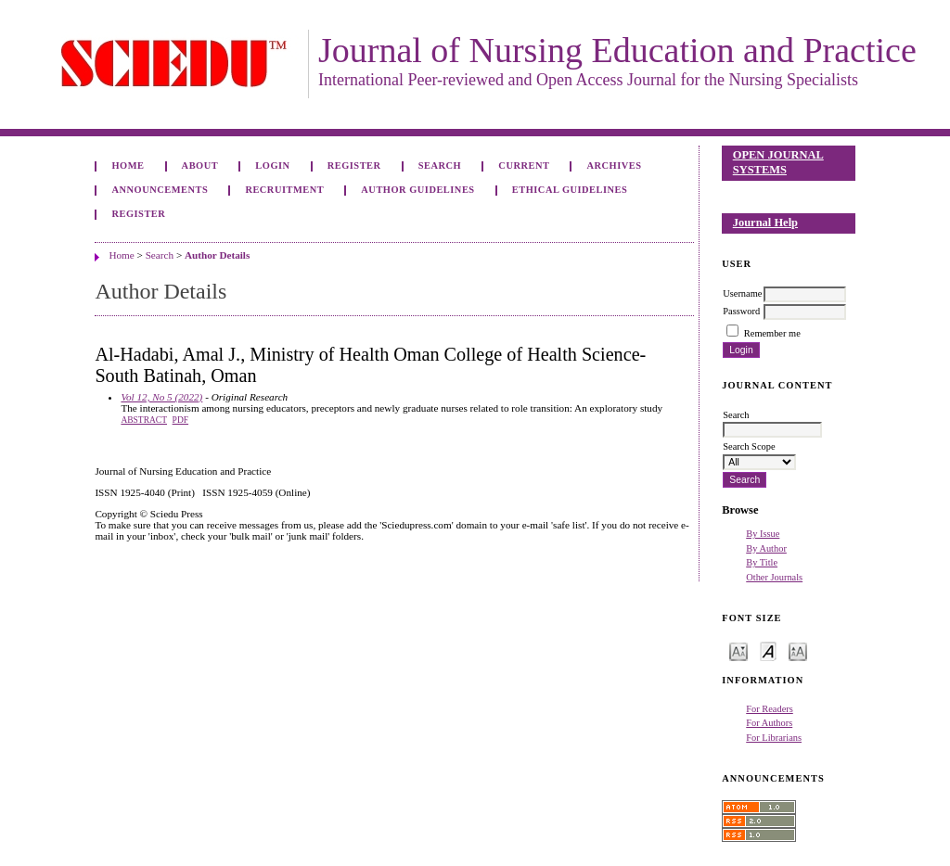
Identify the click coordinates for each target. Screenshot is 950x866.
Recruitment (284, 190)
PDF (180, 420)
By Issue (762, 534)
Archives (614, 165)
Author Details (217, 255)
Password (741, 311)
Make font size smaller (738, 650)
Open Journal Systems (778, 162)
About (200, 165)
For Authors (769, 723)
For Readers (769, 709)
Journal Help (765, 222)
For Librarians (774, 737)
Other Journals (774, 577)
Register (354, 165)
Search (439, 165)
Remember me (772, 333)
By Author (766, 548)
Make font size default (768, 650)
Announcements (159, 190)
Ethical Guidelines (570, 190)
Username (742, 293)
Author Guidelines (417, 190)
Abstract (144, 420)
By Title (761, 562)
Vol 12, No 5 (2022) (161, 396)
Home (127, 165)
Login (272, 165)
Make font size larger (798, 650)
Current (523, 165)
